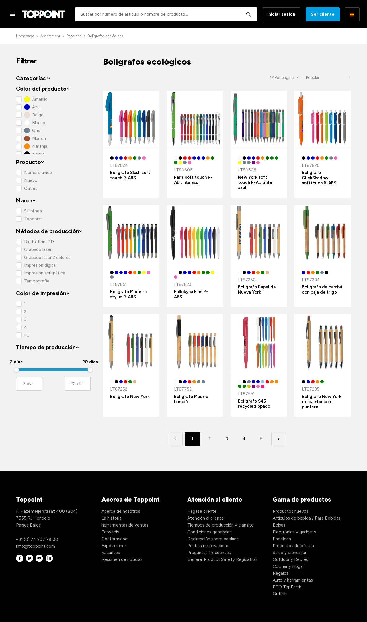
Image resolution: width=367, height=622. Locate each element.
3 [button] (227, 438)
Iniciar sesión (281, 14)
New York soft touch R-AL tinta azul (255, 182)
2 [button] (209, 438)
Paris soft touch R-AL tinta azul (193, 180)
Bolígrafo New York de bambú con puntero (321, 402)
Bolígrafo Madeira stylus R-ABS (128, 294)
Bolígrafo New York (130, 396)
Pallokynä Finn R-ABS (191, 294)
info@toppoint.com (35, 546)
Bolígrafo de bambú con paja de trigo (322, 289)
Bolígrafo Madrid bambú (191, 399)
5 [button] (261, 438)
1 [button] (192, 438)
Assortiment (50, 36)
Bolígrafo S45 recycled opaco (254, 404)
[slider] (16, 369)
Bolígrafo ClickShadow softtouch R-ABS (319, 178)
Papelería (74, 36)
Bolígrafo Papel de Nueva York (257, 289)
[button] (278, 439)
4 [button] (244, 438)
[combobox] (166, 14)
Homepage (25, 36)
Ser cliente (323, 14)
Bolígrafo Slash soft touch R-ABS (130, 175)
